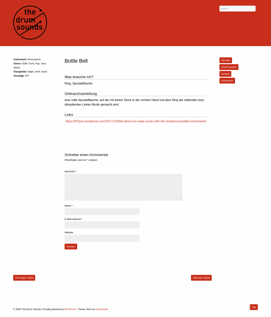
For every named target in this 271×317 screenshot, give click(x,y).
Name (69, 205)
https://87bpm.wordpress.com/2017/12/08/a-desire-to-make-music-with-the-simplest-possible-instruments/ (135, 121)
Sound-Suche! (229, 67)
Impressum (227, 80)
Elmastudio (102, 309)
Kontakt (225, 73)
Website (69, 232)
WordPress (70, 309)
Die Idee (225, 60)
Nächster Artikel (201, 277)
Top (254, 307)
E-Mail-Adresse (74, 219)
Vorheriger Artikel (24, 277)
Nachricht (70, 171)
